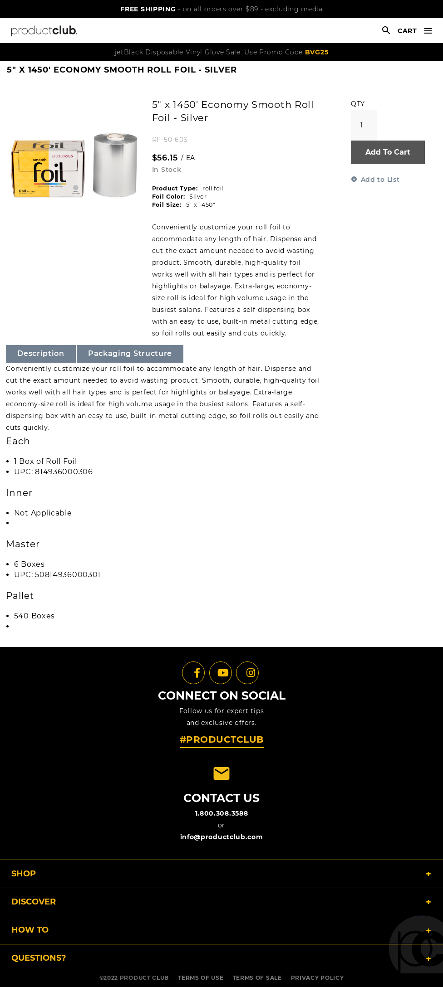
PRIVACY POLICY (317, 977)
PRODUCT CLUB (144, 977)
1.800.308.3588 (221, 813)
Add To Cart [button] (387, 152)
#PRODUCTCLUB (222, 739)
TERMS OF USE (200, 977)
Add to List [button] (380, 179)
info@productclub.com (221, 837)
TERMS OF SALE (257, 977)
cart (407, 31)
